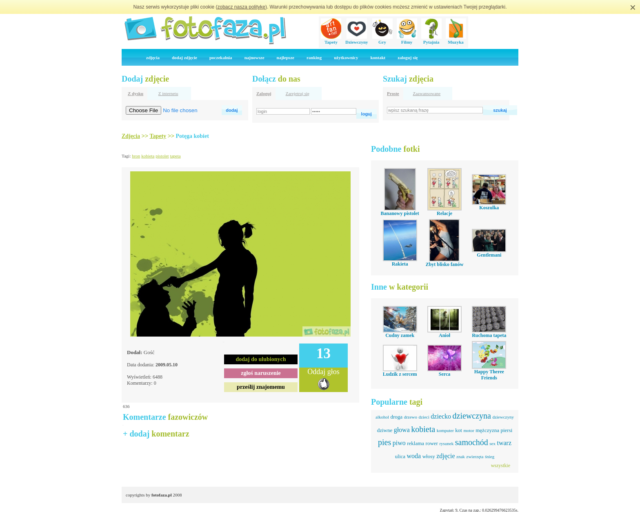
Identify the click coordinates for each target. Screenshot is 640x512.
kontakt (377, 57)
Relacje (444, 213)
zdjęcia (153, 57)
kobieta (147, 155)
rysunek (446, 443)
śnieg (489, 456)
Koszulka (489, 208)
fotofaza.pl (161, 494)
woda (414, 455)
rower (432, 443)
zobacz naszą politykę (241, 7)
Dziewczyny (356, 39)
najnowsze (254, 57)
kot (458, 430)
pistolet (162, 155)
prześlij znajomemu (261, 387)
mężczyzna (487, 430)
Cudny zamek (399, 335)
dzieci (424, 416)
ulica (400, 456)
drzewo (410, 416)
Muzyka (456, 39)
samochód (471, 442)
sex (492, 443)
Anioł (444, 335)
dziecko (441, 416)
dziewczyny (503, 416)
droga (397, 417)
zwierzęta (474, 456)
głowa (402, 429)
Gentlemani (489, 255)
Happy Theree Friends (489, 375)
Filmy (407, 39)
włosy (428, 456)
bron (136, 155)
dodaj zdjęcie (184, 57)
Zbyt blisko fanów (445, 264)
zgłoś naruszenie (261, 373)
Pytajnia (431, 39)
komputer (445, 430)
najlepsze (285, 57)
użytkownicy (346, 57)
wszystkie (500, 465)
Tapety (331, 39)
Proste (393, 93)
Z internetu (168, 93)
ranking (314, 57)
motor (468, 430)
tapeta (175, 155)
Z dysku (135, 93)
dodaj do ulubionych (261, 359)
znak (460, 456)
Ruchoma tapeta (489, 335)
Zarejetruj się (297, 93)
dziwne (385, 430)
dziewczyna (472, 415)
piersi (506, 430)
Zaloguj (263, 93)
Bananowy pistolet (399, 213)
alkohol (382, 416)
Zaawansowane (426, 93)
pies (384, 442)
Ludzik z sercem (400, 374)
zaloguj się (408, 57)
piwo (399, 442)
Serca (444, 374)
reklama (415, 443)
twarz (504, 442)
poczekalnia (220, 57)
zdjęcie (445, 455)
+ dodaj (156, 433)
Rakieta (400, 264)
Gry (382, 39)
